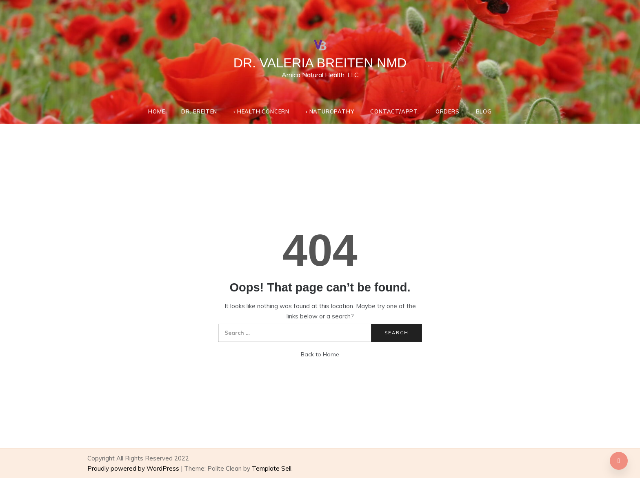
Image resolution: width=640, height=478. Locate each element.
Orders (448, 111)
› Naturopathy (330, 111)
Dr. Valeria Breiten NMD (320, 63)
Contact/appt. (394, 111)
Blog (484, 111)
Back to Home (320, 354)
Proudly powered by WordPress (134, 468)
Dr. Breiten (199, 111)
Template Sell (271, 468)
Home (156, 111)
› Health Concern (261, 111)
